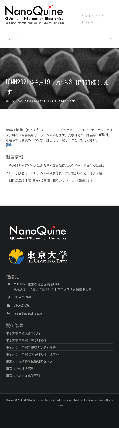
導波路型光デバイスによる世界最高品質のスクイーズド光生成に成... (56, 165)
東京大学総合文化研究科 (23, 375)
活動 (21, 101)
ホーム (10, 101)
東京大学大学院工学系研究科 (26, 339)
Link (9, 144)
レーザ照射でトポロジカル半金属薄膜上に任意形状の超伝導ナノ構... (56, 172)
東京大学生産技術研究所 (23, 332)
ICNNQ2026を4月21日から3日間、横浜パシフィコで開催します (51, 180)
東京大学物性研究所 (20, 368)
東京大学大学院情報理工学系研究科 (31, 347)
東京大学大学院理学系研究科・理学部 (32, 354)
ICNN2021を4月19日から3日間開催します (51, 101)
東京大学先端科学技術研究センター (31, 361)
